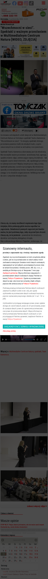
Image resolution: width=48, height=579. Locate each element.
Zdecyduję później (9, 331)
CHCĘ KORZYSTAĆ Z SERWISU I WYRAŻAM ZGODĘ (24, 326)
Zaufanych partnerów (10, 273)
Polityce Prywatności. (14, 319)
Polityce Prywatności (15, 278)
